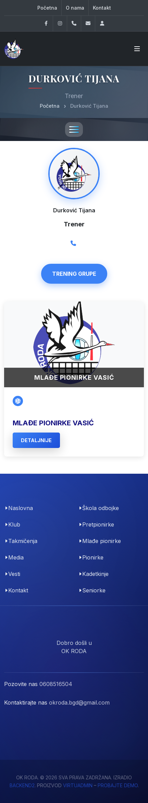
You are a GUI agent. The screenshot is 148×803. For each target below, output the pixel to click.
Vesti (14, 573)
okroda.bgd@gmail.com (79, 702)
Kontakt (102, 8)
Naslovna (20, 508)
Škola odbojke (100, 508)
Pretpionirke (98, 524)
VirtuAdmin (77, 785)
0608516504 (55, 684)
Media (16, 557)
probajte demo (118, 785)
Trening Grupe (74, 273)
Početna (47, 8)
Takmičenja (22, 541)
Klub (14, 524)
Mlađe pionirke (101, 541)
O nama (75, 8)
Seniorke (94, 590)
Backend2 (22, 785)
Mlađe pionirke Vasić (53, 423)
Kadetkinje (95, 573)
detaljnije (36, 440)
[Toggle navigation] (74, 129)
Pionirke (92, 557)
